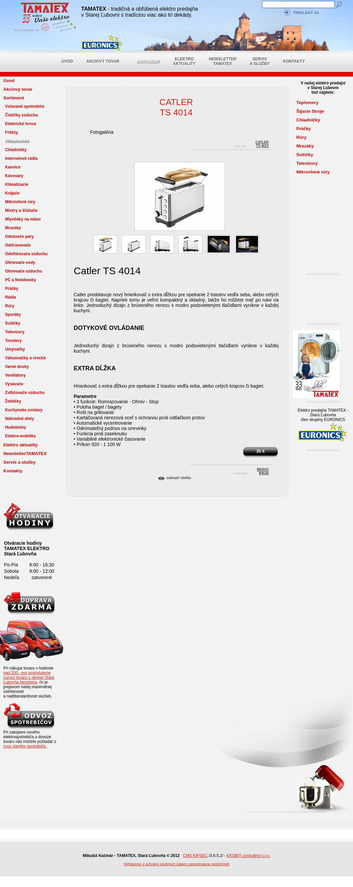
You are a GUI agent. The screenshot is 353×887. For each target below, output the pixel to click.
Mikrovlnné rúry (20, 201)
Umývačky (15, 349)
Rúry (9, 306)
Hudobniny (15, 427)
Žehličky (13, 401)
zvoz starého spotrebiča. (25, 746)
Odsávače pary (19, 236)
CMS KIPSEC (195, 855)
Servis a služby (260, 61)
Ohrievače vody (20, 262)
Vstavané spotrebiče (24, 106)
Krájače (12, 193)
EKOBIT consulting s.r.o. (248, 855)
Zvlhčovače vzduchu (25, 392)
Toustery (13, 340)
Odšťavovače (18, 245)
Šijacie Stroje (310, 111)
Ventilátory (15, 375)
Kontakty (294, 61)
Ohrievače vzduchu (23, 271)
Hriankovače (17, 141)
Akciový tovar (102, 61)
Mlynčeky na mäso (23, 219)
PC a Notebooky (20, 280)
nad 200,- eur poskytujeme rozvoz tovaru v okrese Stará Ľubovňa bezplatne (28, 678)
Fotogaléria (101, 132)
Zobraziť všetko (178, 478)
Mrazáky (13, 228)
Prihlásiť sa (306, 13)
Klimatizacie (16, 184)
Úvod (67, 61)
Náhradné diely (19, 418)
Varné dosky (17, 366)
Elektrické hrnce (20, 123)
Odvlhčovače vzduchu (26, 254)
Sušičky (12, 323)
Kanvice (13, 167)
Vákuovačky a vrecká (25, 358)
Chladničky (16, 149)
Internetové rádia (21, 158)
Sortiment (148, 61)
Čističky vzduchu (21, 115)
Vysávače (14, 384)
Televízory (14, 332)
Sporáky (13, 314)
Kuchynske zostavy (24, 410)
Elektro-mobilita (20, 436)
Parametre (85, 396)
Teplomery (307, 102)
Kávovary (14, 175)
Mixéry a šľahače (21, 210)
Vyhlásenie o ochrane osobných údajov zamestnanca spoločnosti (177, 864)
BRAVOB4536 (263, 470)
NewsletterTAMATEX (223, 61)
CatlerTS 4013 (262, 143)
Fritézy (11, 132)
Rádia (10, 297)
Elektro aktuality (184, 61)
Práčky (11, 288)
